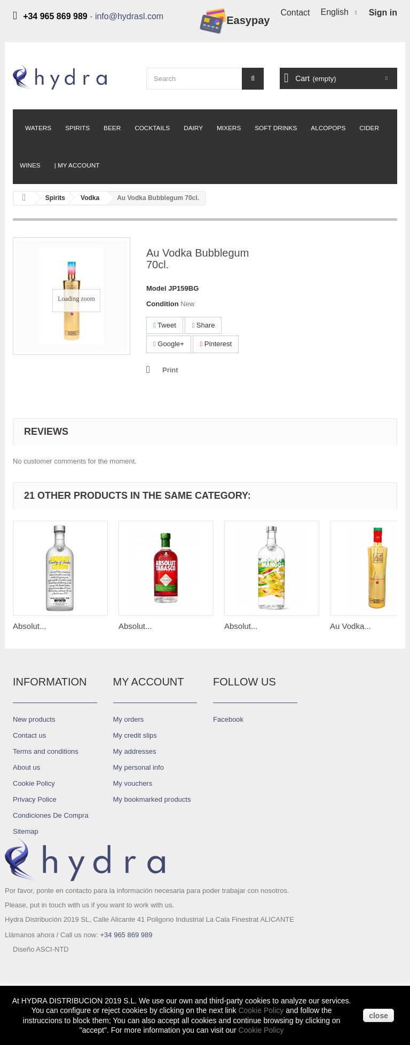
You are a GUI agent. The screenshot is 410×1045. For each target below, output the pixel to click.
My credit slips (135, 735)
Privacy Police (35, 799)
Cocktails (152, 128)
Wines (30, 165)
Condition (162, 304)
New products (34, 719)
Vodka (90, 198)
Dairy (193, 128)
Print (170, 370)
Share (203, 325)
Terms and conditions (45, 751)
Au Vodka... (350, 626)
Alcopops (328, 128)
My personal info (138, 767)
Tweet (164, 325)
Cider (369, 128)
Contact (295, 12)
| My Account (77, 165)
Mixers (229, 128)
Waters (38, 128)
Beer (112, 128)
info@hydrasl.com (129, 16)
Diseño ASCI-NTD (41, 971)
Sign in (383, 12)
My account (148, 682)
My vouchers (133, 783)
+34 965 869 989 (126, 935)
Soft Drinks (276, 128)
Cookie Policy (34, 783)
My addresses (134, 751)
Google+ (168, 344)
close (378, 1015)
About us (26, 767)
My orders (128, 719)
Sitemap (25, 831)
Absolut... (29, 626)
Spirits (77, 128)
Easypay (235, 21)
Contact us (29, 735)
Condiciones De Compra (51, 815)
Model (156, 288)
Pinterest (216, 344)
